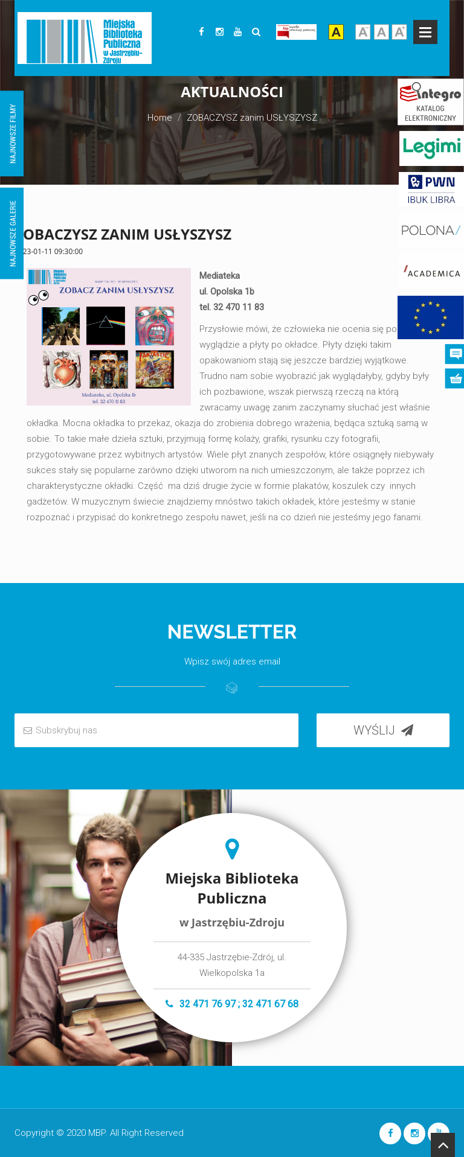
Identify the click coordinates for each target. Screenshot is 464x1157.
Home (159, 117)
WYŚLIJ (383, 730)
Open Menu (425, 32)
